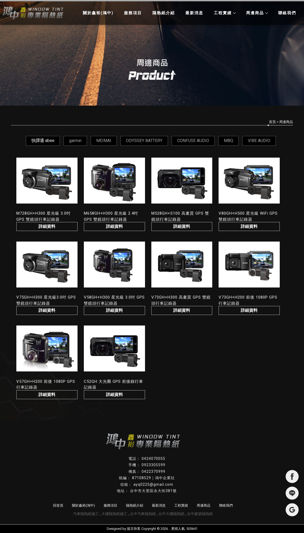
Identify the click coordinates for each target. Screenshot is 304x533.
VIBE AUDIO (259, 140)
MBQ (228, 140)
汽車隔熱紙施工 (86, 514)
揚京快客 (134, 529)
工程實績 (224, 13)
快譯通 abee (42, 140)
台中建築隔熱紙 (200, 514)
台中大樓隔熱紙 (171, 514)
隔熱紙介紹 (163, 13)
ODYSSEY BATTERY (144, 140)
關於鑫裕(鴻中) (98, 13)
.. (169, 529)
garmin (75, 140)
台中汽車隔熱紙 (143, 514)
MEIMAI (103, 140)
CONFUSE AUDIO (193, 140)
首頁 (272, 122)
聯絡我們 (287, 13)
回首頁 (58, 505)
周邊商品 (257, 13)
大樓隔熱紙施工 (114, 514)
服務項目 (133, 13)
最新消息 (194, 13)
